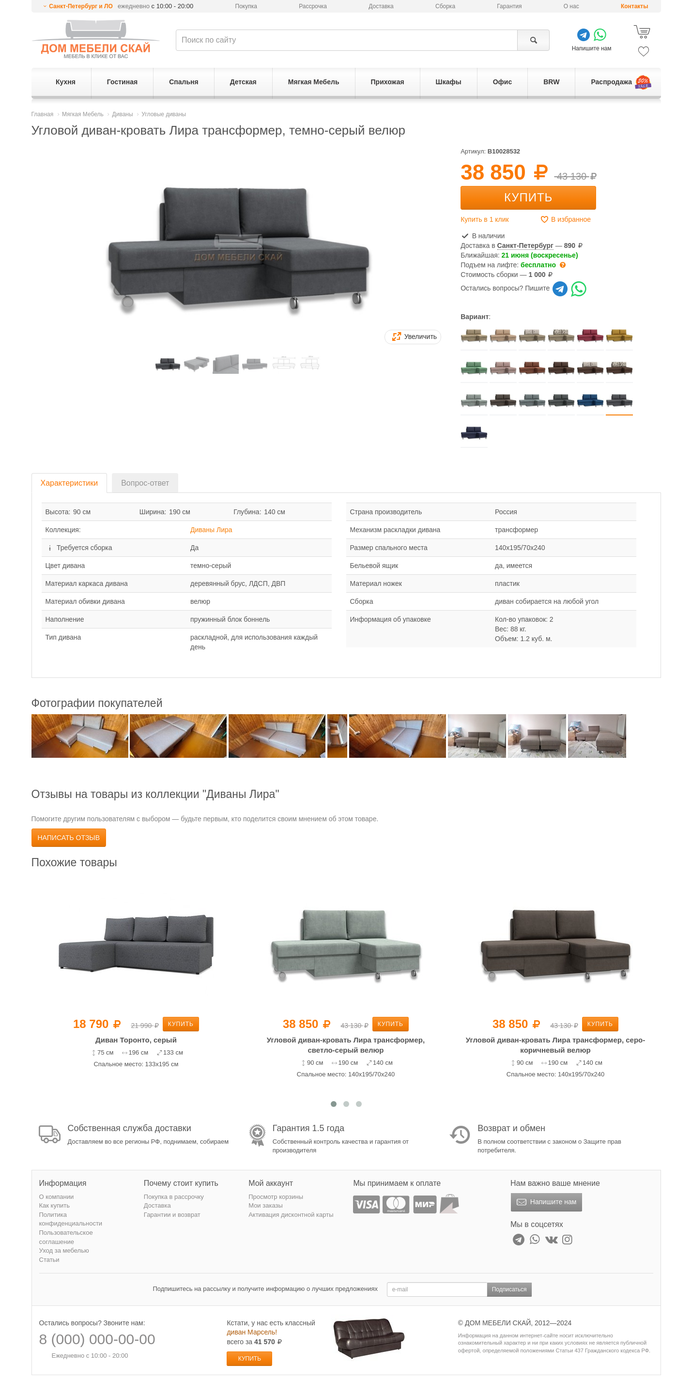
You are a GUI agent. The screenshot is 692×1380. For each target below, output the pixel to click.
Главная (42, 114)
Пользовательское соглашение (66, 1237)
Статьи (49, 1259)
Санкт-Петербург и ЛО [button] (81, 6)
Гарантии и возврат (172, 1214)
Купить (528, 197)
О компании (56, 1196)
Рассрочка (313, 6)
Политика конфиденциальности (71, 1219)
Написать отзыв (69, 838)
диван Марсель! (252, 1332)
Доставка (381, 6)
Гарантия (509, 6)
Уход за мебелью (64, 1250)
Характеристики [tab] (69, 483)
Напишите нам (545, 1202)
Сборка (445, 6)
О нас (571, 6)
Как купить (54, 1205)
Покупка (246, 6)
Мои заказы (265, 1205)
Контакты (634, 6)
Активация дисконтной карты (290, 1214)
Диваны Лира (211, 530)
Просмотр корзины (275, 1196)
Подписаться (509, 1289)
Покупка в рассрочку (174, 1196)
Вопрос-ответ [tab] (145, 483)
